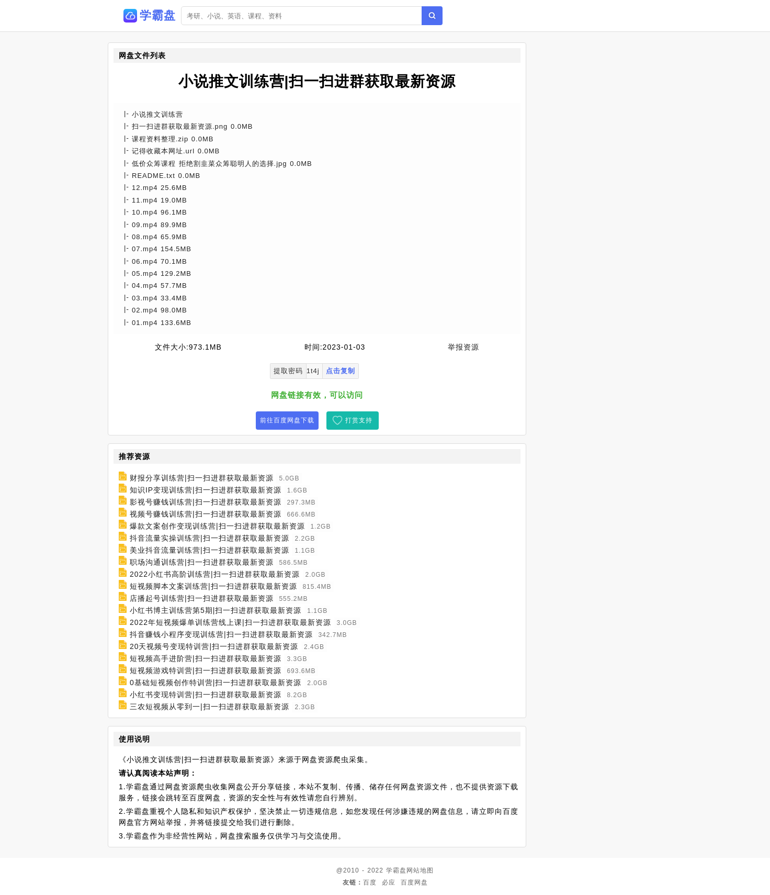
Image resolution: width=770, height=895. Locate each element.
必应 (388, 882)
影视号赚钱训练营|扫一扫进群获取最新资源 (205, 502)
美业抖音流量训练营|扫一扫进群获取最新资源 (209, 550)
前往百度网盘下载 (287, 420)
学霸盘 (396, 870)
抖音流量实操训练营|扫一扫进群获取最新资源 (209, 538)
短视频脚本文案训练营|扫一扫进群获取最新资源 (213, 586)
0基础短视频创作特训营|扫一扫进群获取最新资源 (215, 682)
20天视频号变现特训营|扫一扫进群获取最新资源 (214, 646)
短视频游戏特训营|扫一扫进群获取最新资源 (205, 670)
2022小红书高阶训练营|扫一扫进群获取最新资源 (215, 574)
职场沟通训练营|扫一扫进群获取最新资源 (202, 562)
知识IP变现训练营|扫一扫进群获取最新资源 (205, 490)
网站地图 (420, 870)
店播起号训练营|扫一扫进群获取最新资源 (202, 598)
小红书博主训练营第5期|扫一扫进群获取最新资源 (215, 610)
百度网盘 (414, 882)
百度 (370, 882)
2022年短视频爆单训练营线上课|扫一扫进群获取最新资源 (230, 622)
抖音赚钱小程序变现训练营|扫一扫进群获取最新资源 (221, 634)
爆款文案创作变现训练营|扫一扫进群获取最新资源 (217, 526)
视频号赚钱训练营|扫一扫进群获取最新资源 (205, 514)
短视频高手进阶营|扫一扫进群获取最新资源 (205, 658)
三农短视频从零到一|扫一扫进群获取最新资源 (209, 706)
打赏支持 (358, 420)
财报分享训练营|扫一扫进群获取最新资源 (202, 478)
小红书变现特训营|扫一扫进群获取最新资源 (205, 694)
